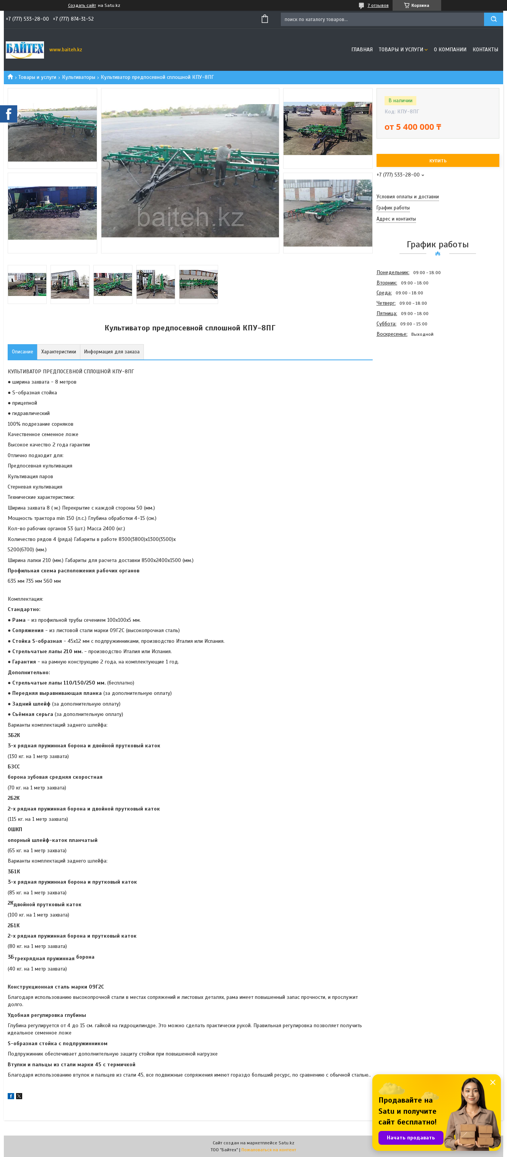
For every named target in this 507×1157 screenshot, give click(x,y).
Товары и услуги (401, 49)
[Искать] (493, 19)
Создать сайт (82, 5)
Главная (362, 49)
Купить (438, 160)
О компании (450, 49)
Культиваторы (78, 77)
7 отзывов (378, 5)
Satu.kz (286, 1143)
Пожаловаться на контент (268, 1149)
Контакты (485, 49)
